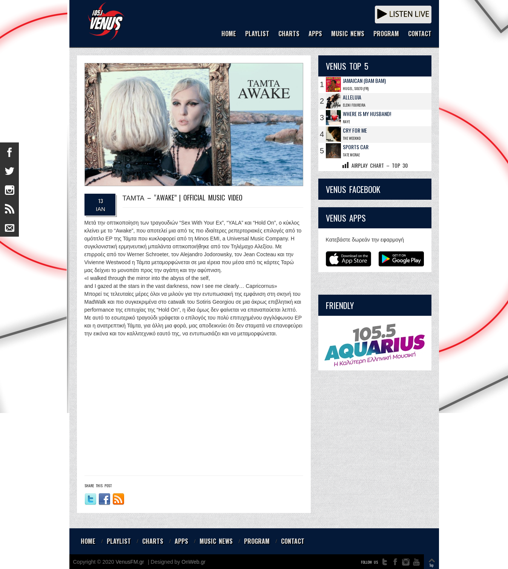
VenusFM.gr (130, 562)
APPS (315, 34)
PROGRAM (386, 34)
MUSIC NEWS (347, 34)
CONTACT (419, 34)
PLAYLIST (257, 34)
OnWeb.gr (193, 562)
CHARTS (288, 34)
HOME (228, 34)
